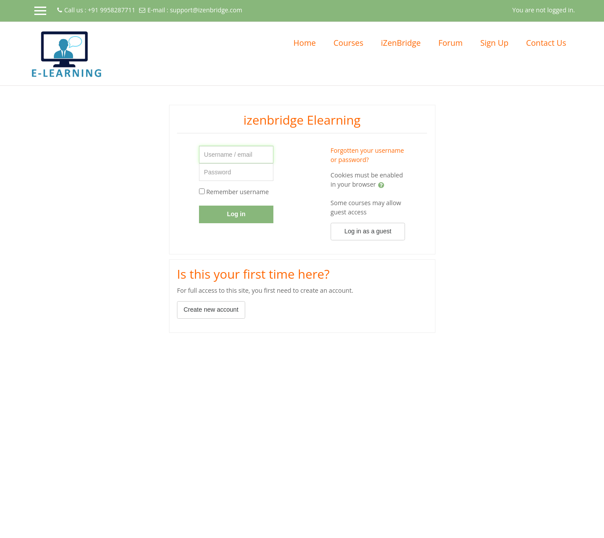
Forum (450, 42)
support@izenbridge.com (206, 10)
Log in (236, 213)
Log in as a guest (367, 231)
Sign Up (494, 42)
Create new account (211, 309)
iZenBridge (400, 42)
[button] (502, 9)
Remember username (237, 192)
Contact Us (546, 42)
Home (305, 42)
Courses (348, 42)
